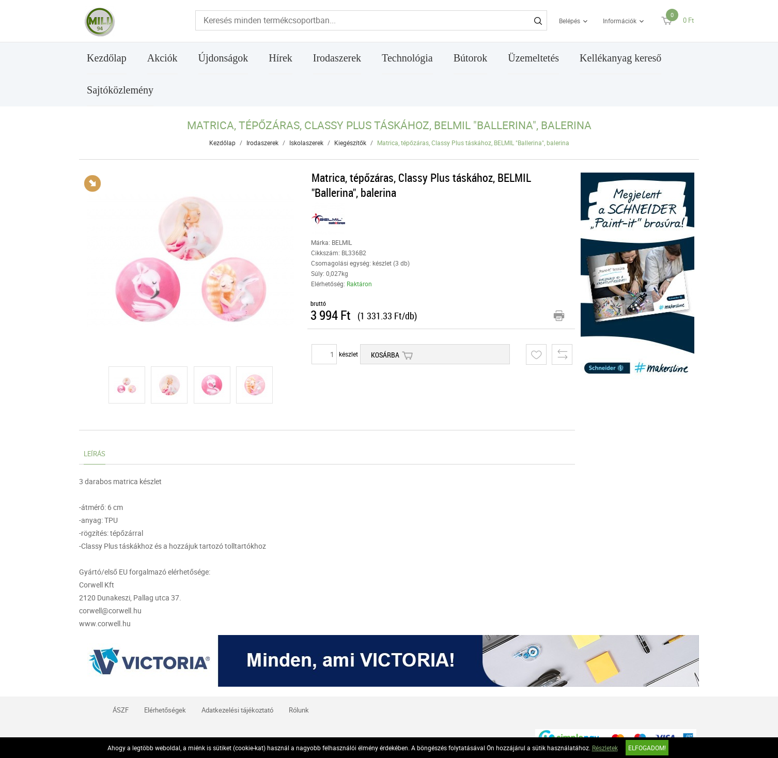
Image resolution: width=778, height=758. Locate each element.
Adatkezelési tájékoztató (237, 710)
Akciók (162, 58)
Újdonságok (223, 58)
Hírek (280, 58)
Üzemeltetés (533, 58)
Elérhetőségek (165, 710)
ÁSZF (121, 710)
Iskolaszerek (306, 142)
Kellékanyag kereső (620, 58)
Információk (619, 21)
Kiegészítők (350, 142)
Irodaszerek (337, 58)
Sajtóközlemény (120, 90)
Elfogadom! (647, 748)
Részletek (605, 748)
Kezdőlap (107, 58)
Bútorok (471, 58)
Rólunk (299, 710)
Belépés (569, 21)
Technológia (407, 58)
